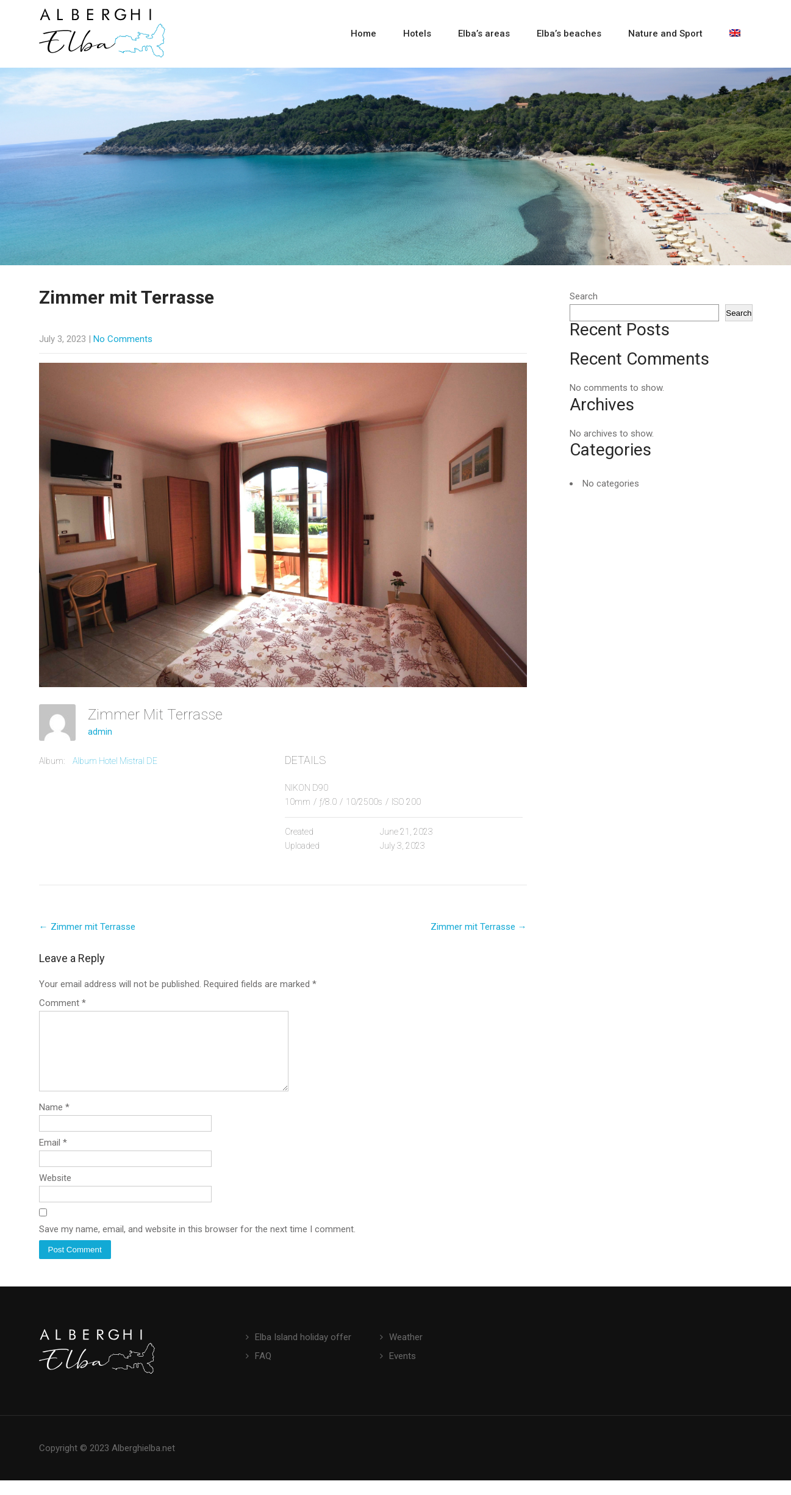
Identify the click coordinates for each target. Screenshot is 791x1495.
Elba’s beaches (569, 33)
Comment (62, 1002)
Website (55, 1192)
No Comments (122, 339)
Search (584, 296)
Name (54, 1121)
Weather (406, 1351)
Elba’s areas (484, 33)
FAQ (263, 1370)
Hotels (417, 33)
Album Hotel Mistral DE (115, 761)
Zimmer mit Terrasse (87, 926)
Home (363, 33)
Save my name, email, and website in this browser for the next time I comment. (197, 1243)
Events (402, 1370)
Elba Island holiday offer (303, 1351)
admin (100, 732)
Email (53, 1157)
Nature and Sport (665, 33)
